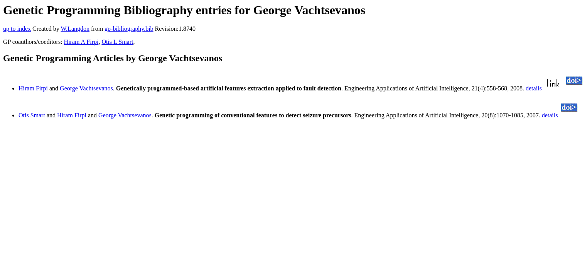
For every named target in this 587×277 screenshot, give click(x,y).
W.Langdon (75, 28)
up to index (17, 28)
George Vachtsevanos (86, 88)
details (534, 88)
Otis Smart (32, 115)
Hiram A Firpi (81, 41)
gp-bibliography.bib (129, 28)
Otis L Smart (117, 41)
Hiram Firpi (33, 88)
